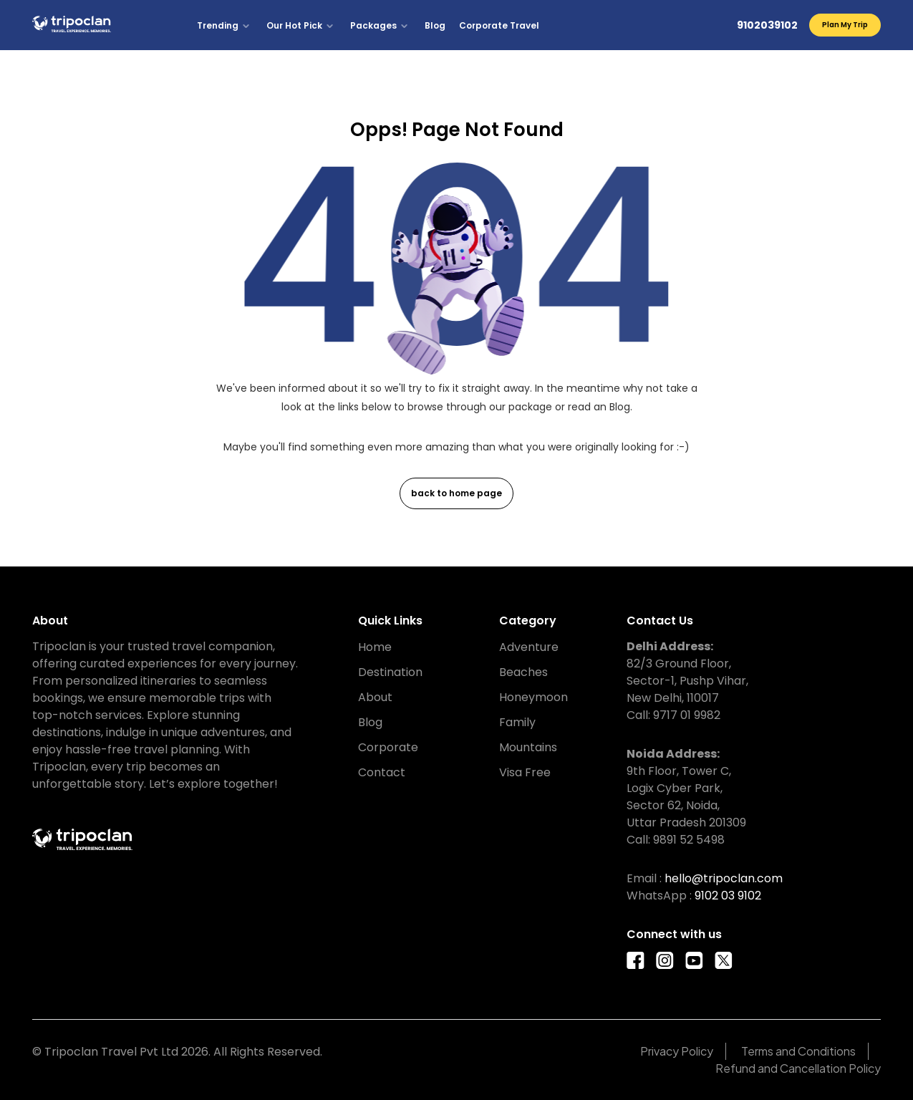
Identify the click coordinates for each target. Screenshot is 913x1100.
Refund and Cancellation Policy (798, 1068)
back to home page (456, 493)
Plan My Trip (845, 24)
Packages (373, 25)
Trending (217, 25)
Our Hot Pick (294, 25)
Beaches (523, 672)
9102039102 (767, 25)
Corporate (388, 747)
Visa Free (525, 772)
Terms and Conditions (798, 1050)
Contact (381, 772)
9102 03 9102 (728, 895)
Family (517, 722)
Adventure (529, 647)
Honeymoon (533, 697)
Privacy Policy (676, 1050)
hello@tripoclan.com (724, 878)
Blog (435, 25)
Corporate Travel (499, 25)
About (375, 697)
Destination (390, 672)
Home (375, 647)
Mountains (528, 747)
